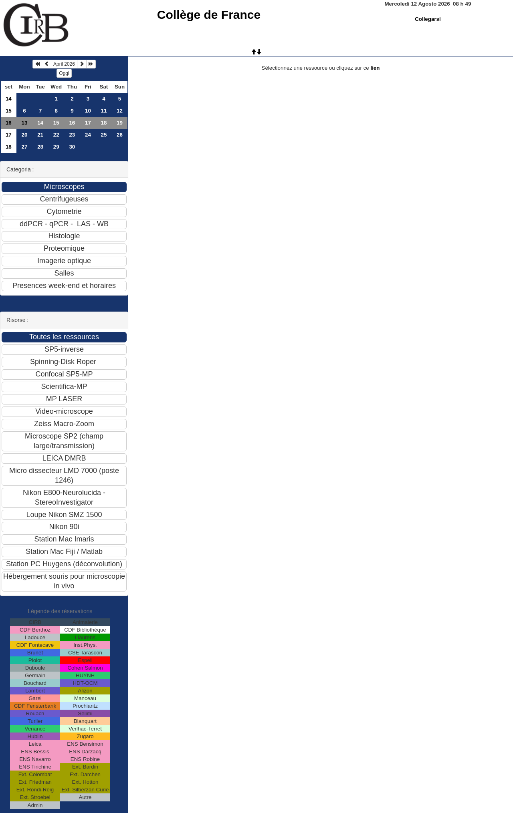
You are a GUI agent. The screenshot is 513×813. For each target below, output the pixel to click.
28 (40, 147)
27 (25, 147)
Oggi (64, 73)
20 (25, 135)
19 (120, 123)
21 (40, 135)
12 (120, 111)
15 (9, 111)
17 (88, 123)
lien (375, 68)
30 (72, 147)
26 (120, 135)
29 (56, 147)
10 (88, 111)
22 (56, 135)
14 (9, 99)
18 (104, 123)
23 (72, 135)
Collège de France (209, 14)
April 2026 (64, 64)
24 (88, 135)
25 (104, 135)
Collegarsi (427, 19)
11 (104, 111)
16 (9, 123)
